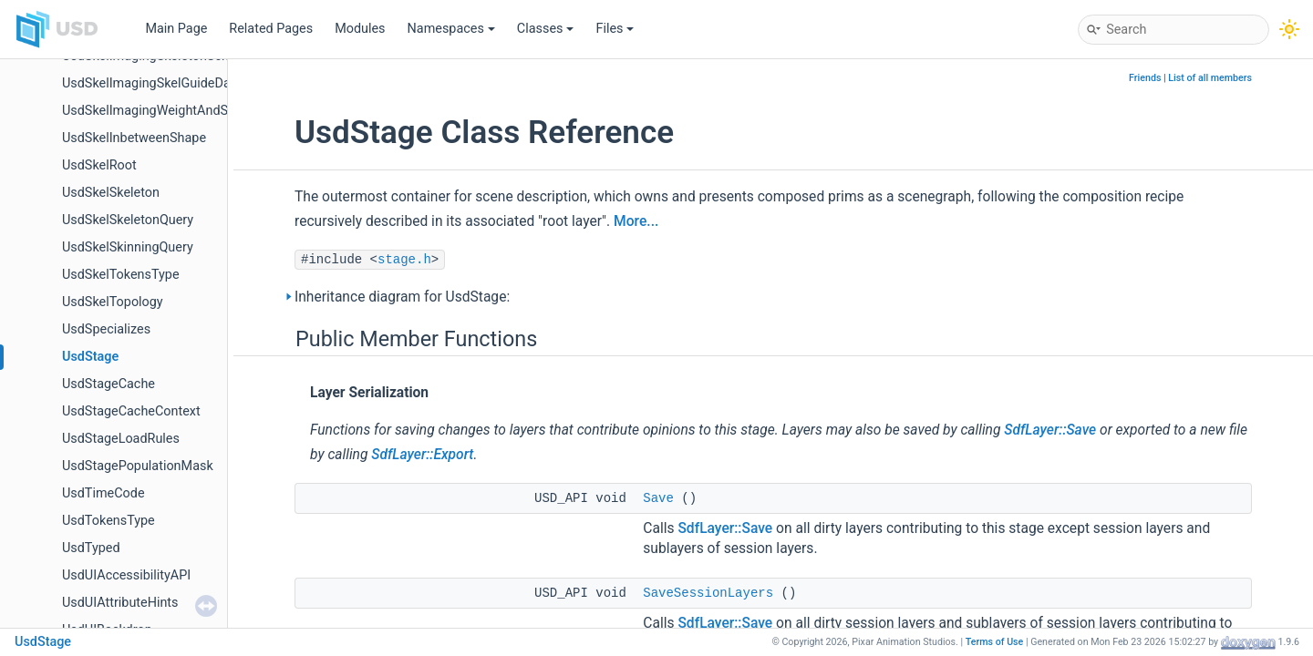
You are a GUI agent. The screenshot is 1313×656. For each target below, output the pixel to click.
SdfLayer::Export (422, 454)
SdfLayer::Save (1050, 430)
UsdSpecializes (106, 329)
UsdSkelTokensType (121, 274)
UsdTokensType (108, 520)
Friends (1145, 78)
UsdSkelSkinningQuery (127, 247)
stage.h (404, 259)
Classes (545, 28)
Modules (360, 28)
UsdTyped (91, 548)
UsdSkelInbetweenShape (134, 138)
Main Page (176, 28)
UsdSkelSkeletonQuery (127, 220)
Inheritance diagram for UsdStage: (402, 297)
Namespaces (451, 28)
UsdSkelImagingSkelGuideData (152, 83)
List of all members (1210, 78)
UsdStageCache (108, 384)
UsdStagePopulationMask (137, 466)
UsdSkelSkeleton (111, 192)
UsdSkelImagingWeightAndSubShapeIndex (186, 110)
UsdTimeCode (103, 493)
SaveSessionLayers (708, 593)
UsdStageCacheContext (131, 411)
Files (614, 28)
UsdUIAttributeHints (120, 602)
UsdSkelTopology (112, 302)
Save (658, 498)
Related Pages (271, 28)
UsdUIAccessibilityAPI (126, 575)
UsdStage (90, 356)
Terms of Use (995, 642)
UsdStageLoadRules (121, 438)
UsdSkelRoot (99, 165)
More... (636, 221)
